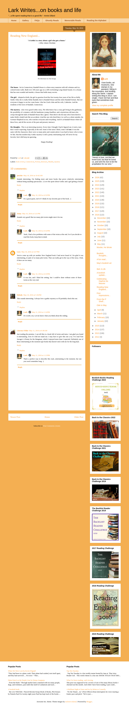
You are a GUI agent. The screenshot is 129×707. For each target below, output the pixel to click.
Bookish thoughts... (102, 254)
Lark (26, 195)
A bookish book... (14, 689)
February (101, 317)
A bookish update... (101, 274)
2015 (97, 326)
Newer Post (15, 417)
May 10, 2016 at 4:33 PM (41, 274)
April (99, 310)
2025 (97, 181)
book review (20, 162)
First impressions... (103, 294)
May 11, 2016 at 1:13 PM (41, 355)
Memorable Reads (73, 20)
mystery (57, 162)
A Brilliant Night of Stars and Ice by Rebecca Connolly (86, 689)
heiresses (44, 162)
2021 (97, 196)
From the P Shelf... (101, 300)
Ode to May (102, 305)
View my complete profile (102, 105)
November (101, 222)
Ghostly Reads (52, 20)
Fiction (37, 162)
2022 (97, 192)
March (100, 313)
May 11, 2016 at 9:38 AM (38, 331)
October (101, 225)
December (101, 218)
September (102, 229)
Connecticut (30, 162)
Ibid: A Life (101, 269)
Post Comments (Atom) (51, 426)
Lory (19, 252)
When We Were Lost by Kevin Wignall (22, 671)
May (99, 244)
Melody (20, 295)
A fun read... (102, 259)
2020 (97, 200)
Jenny (19, 214)
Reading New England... (102, 288)
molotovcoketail (71, 702)
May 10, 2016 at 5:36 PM (32, 295)
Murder (50, 162)
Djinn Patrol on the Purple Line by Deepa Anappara (26, 680)
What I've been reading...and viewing (80, 680)
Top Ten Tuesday (73, 671)
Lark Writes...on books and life (44, 10)
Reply (19, 185)
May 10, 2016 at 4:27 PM (30, 252)
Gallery (25, 20)
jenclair (20, 175)
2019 (97, 203)
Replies (22, 190)
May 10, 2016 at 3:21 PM (31, 214)
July (99, 236)
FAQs (37, 20)
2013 (97, 333)
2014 (97, 329)
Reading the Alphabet (96, 20)
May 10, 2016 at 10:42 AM (33, 175)
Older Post (78, 417)
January (101, 321)
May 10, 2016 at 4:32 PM (41, 195)
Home (13, 20)
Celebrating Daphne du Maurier (102, 281)
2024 (97, 185)
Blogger (89, 702)
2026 (97, 177)
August (100, 233)
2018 (97, 207)
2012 (97, 337)
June (99, 240)
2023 (97, 189)
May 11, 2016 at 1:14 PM (41, 312)
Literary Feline (22, 331)
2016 (97, 215)
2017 (97, 211)
